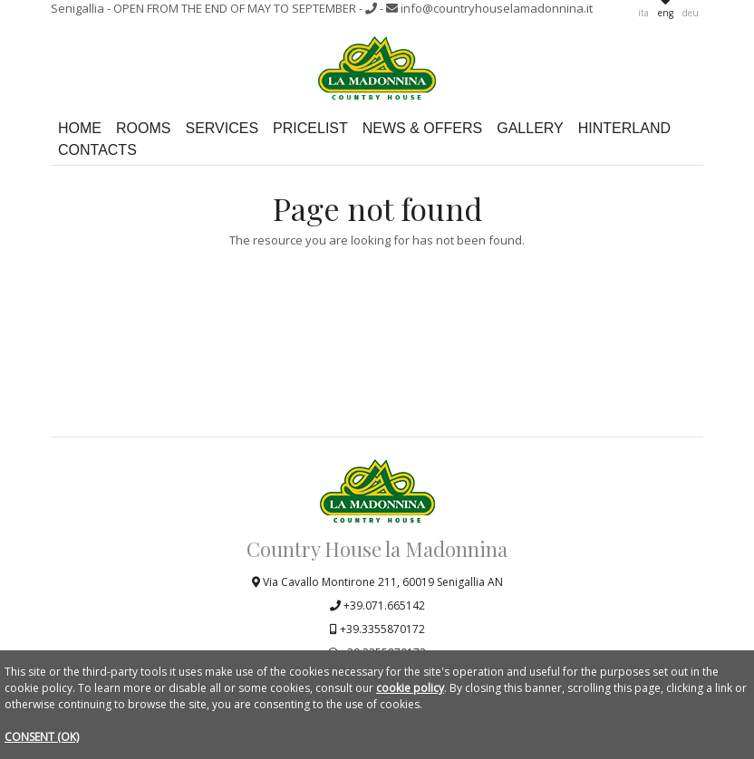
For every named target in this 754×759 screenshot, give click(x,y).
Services (221, 129)
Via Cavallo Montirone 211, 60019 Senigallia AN (377, 582)
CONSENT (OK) (42, 737)
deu (690, 12)
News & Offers (422, 129)
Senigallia (205, 8)
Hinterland (624, 129)
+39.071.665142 (377, 605)
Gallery (530, 129)
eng (665, 12)
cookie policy (410, 688)
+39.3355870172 (377, 629)
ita (643, 12)
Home (80, 129)
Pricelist (310, 129)
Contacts (97, 151)
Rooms (143, 129)
